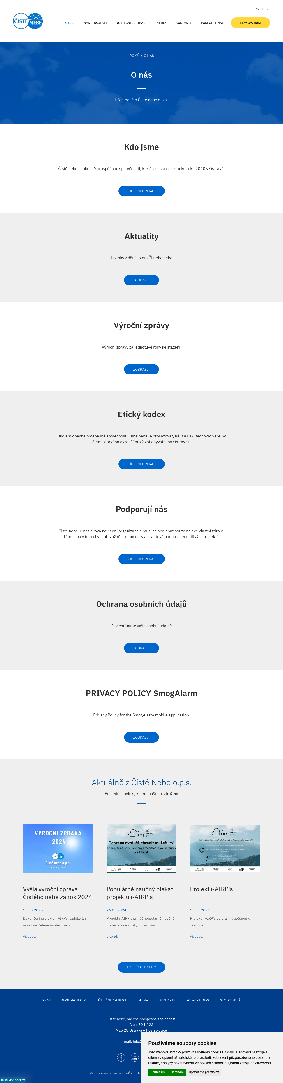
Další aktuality (141, 967)
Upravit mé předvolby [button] (204, 1072)
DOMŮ (134, 55)
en (268, 8)
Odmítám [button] (177, 1072)
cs (257, 8)
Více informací (142, 191)
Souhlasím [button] (158, 1072)
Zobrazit (141, 280)
